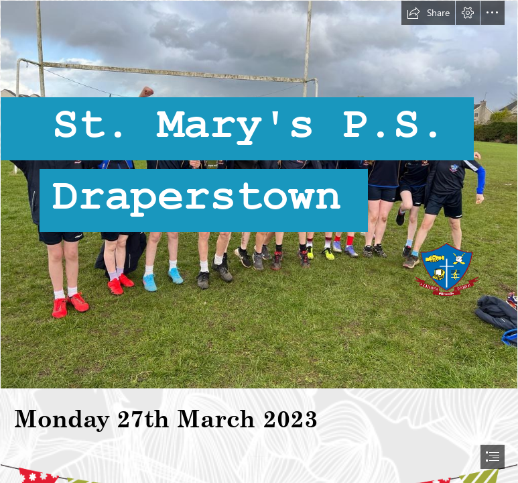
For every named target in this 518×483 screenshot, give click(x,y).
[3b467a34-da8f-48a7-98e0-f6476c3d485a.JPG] (259, 194)
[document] (259, 241)
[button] (428, 13)
